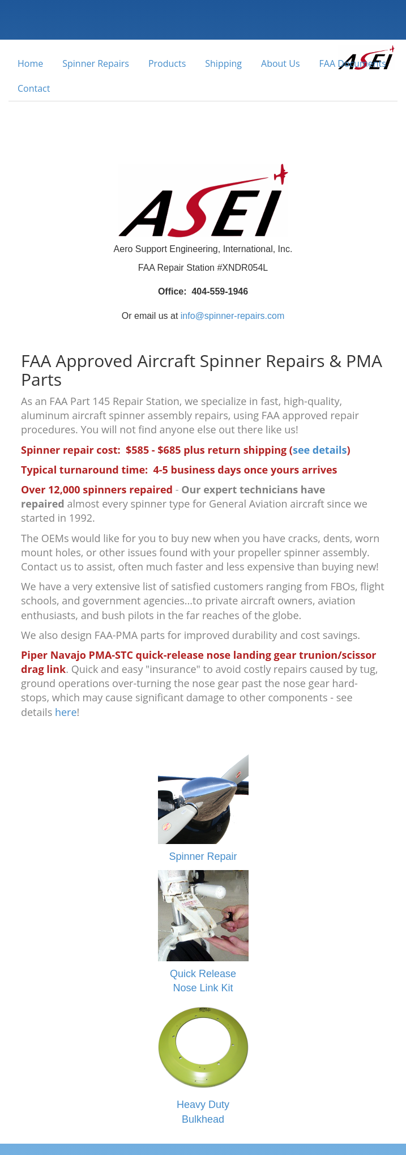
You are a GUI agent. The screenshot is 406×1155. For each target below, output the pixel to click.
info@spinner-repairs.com (232, 316)
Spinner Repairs (95, 63)
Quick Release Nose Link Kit (203, 932)
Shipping (223, 63)
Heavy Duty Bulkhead (203, 1063)
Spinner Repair (203, 807)
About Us (280, 63)
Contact (34, 88)
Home (30, 63)
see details (320, 450)
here (66, 712)
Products (167, 63)
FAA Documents (352, 63)
